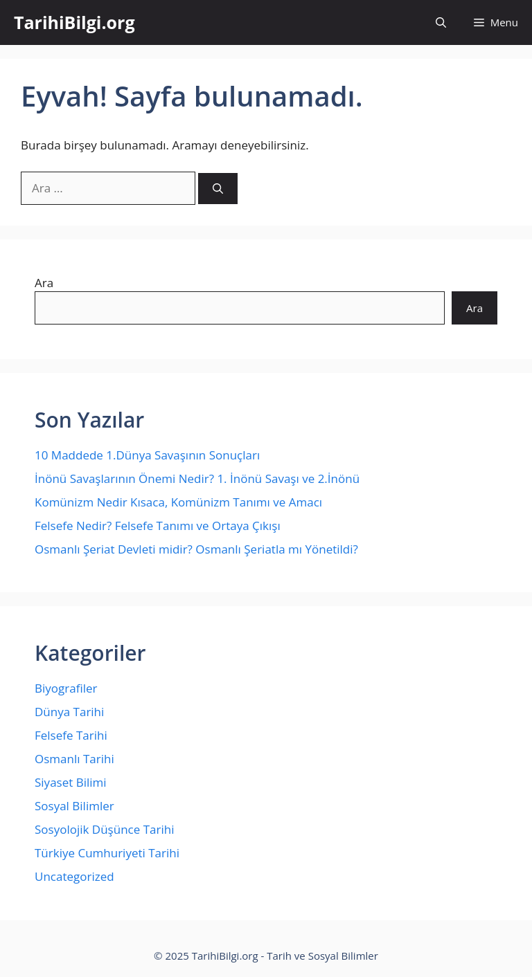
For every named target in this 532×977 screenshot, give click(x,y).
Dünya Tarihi (69, 712)
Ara (44, 283)
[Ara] (218, 188)
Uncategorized (74, 876)
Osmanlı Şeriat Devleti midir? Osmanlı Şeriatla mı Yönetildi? (196, 549)
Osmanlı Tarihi (74, 759)
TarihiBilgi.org (74, 22)
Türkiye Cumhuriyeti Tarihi (107, 853)
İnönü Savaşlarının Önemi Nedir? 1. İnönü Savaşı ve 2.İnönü (197, 478)
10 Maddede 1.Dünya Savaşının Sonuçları (147, 455)
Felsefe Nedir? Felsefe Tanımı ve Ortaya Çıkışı (158, 525)
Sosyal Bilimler (74, 806)
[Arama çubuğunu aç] (441, 22)
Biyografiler (66, 688)
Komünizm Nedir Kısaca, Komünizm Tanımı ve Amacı (178, 502)
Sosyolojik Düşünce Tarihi (104, 829)
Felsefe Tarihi (71, 735)
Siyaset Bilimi (71, 782)
